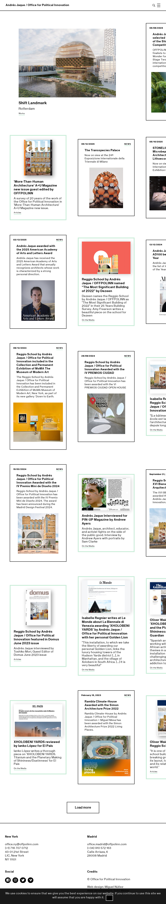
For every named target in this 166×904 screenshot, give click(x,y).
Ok (109, 898)
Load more (83, 807)
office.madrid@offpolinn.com (107, 844)
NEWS (127, 144)
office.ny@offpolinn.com (21, 844)
